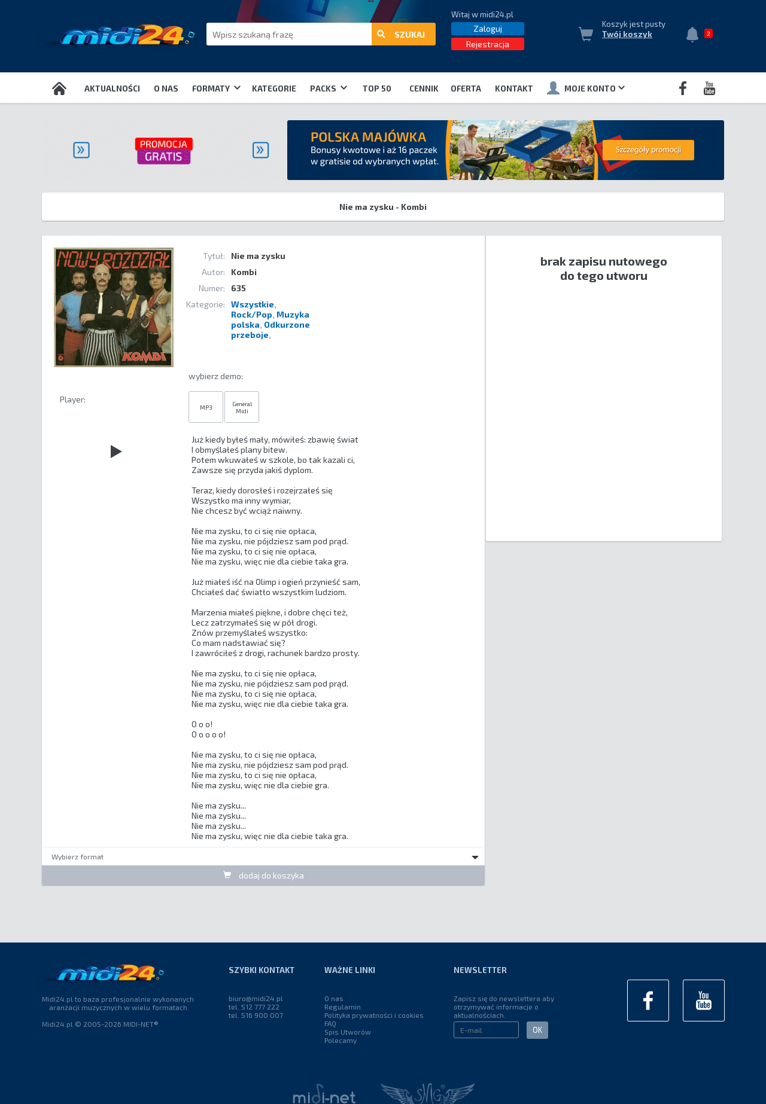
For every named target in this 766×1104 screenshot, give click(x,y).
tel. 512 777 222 (254, 1006)
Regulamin (342, 1006)
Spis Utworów (347, 1031)
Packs (328, 88)
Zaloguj (487, 28)
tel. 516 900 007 (256, 1015)
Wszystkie (252, 304)
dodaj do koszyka (263, 875)
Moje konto (586, 87)
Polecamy (340, 1040)
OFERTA (466, 88)
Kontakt (514, 88)
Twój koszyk (627, 34)
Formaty (216, 88)
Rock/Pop (251, 314)
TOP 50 (377, 88)
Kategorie (274, 88)
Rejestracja (487, 44)
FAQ (330, 1023)
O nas (166, 88)
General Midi (242, 407)
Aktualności (112, 88)
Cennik (424, 88)
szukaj (401, 34)
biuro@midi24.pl (256, 998)
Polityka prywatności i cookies (374, 1015)
